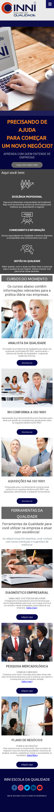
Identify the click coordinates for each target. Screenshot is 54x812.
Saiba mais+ (31, 608)
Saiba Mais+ (32, 755)
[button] (27, 165)
